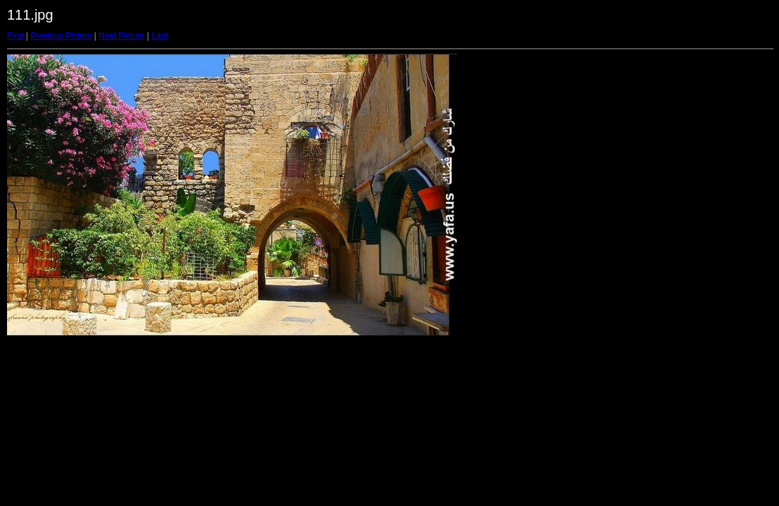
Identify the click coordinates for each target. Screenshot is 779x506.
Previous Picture (60, 36)
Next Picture (121, 36)
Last (159, 36)
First (15, 36)
